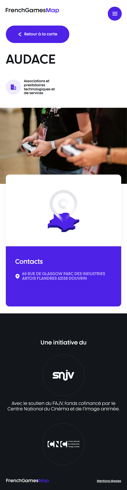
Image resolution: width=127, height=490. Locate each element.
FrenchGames (32, 10)
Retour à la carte (37, 34)
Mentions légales (109, 481)
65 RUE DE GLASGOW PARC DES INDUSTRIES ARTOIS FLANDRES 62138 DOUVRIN (63, 276)
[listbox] (63, 146)
